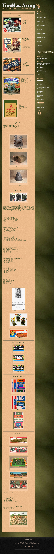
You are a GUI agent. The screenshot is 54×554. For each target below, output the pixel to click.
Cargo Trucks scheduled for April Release (44, 71)
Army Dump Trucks (40, 36)
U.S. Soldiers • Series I (41, 14)
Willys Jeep (39, 26)
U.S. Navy (39, 41)
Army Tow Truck (40, 34)
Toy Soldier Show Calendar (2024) (43, 87)
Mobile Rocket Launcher (41, 33)
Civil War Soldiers (40, 42)
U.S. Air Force (39, 40)
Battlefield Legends (40, 99)
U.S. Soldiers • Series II (41, 16)
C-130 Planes (39, 29)
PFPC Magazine (40, 96)
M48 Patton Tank (40, 20)
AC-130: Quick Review (41, 66)
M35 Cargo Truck (40, 21)
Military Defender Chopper (41, 75)
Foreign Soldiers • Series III (41, 17)
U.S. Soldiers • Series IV (41, 18)
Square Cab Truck (40, 22)
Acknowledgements (40, 46)
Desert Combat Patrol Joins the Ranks (43, 63)
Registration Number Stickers (42, 58)
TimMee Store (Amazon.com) (42, 92)
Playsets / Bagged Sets (41, 37)
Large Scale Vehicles (40, 38)
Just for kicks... (39, 74)
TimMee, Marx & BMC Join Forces (43, 64)
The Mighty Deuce (40, 68)
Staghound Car (39, 24)
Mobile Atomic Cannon (41, 32)
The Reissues (39, 45)
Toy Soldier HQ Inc (40, 88)
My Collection (39, 48)
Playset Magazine (40, 91)
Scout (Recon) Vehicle (41, 25)
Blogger (28, 551)
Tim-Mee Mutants (40, 70)
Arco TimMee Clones (40, 67)
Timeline (38, 44)
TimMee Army (30, 541)
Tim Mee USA (39, 84)
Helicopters (39, 30)
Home (18, 533)
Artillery (38, 28)
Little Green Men (40, 95)
